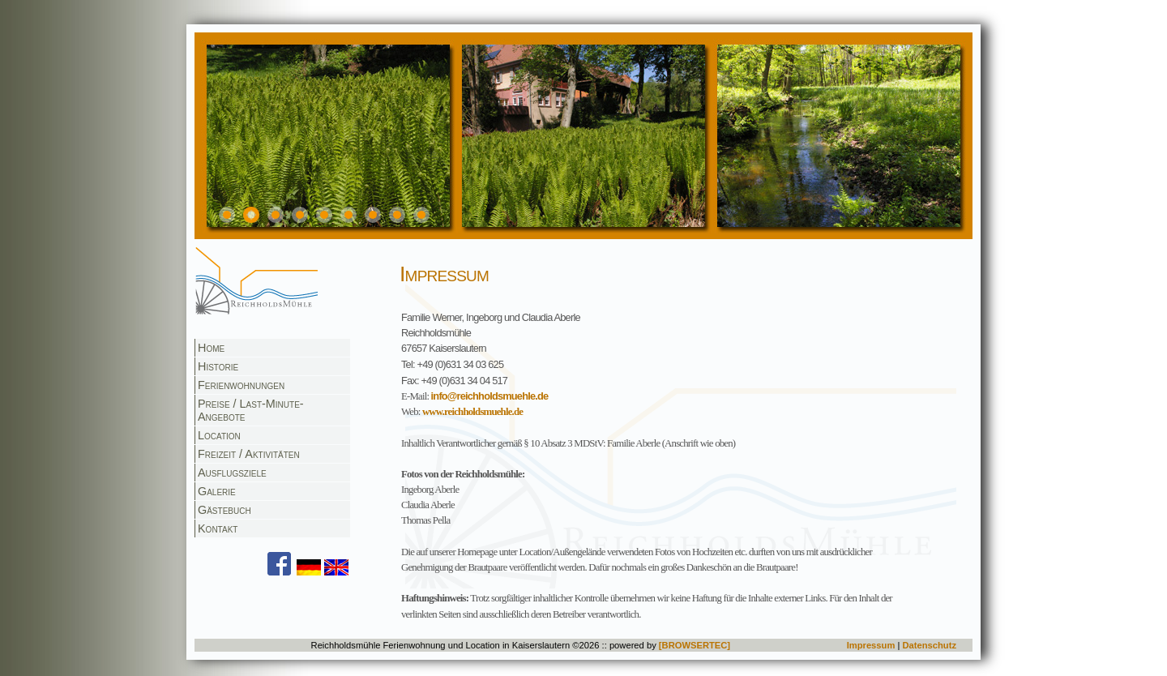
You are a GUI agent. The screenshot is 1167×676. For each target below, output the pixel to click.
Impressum (871, 645)
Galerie (217, 491)
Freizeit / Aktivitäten (249, 453)
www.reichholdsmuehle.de (472, 411)
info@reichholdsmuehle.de (490, 396)
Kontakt (217, 528)
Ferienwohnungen (241, 385)
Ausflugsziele (232, 472)
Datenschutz (929, 645)
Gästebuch (224, 509)
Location (219, 435)
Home (211, 347)
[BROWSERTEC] (694, 645)
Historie (218, 366)
